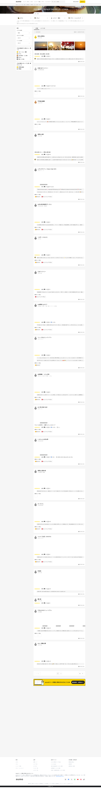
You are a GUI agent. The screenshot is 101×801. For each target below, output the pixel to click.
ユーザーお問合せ (52, 784)
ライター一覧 (35, 768)
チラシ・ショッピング (45, 1)
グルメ (31, 1)
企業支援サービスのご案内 (55, 768)
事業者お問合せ (71, 762)
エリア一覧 (35, 764)
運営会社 (29, 784)
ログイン (82, 1)
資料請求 (70, 764)
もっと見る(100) (79, 687)
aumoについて (70, 784)
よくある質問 (45, 784)
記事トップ (35, 762)
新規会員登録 (76, 1)
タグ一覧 (34, 766)
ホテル (28, 1)
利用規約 (57, 784)
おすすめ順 (43, 28)
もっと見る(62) (79, 707)
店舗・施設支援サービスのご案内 (57, 766)
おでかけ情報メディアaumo (56, 762)
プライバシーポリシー (63, 784)
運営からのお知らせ (35, 784)
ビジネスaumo (53, 764)
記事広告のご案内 (72, 766)
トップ (24, 1)
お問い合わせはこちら (60, 776)
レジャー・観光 (37, 1)
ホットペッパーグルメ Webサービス (26, 753)
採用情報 (41, 784)
